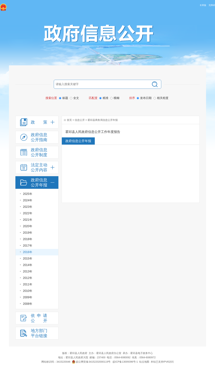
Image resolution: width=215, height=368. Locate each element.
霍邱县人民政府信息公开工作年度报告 (92, 132)
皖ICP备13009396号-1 (125, 361)
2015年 (27, 258)
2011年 (27, 284)
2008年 (27, 303)
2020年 (27, 226)
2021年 (27, 219)
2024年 (27, 200)
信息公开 (80, 120)
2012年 (27, 277)
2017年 (27, 245)
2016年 (27, 252)
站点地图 (144, 361)
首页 (69, 120)
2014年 (27, 265)
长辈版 (203, 5)
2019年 (27, 232)
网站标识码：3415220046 (55, 361)
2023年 (27, 206)
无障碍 (212, 5)
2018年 (27, 239)
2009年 (27, 297)
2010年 (27, 290)
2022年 (27, 213)
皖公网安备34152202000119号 (91, 361)
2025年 (27, 193)
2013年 (27, 271)
